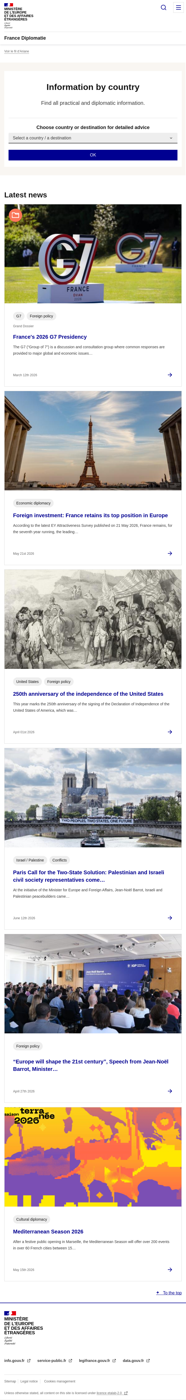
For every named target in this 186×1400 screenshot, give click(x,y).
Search (163, 7)
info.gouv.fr (15, 1360)
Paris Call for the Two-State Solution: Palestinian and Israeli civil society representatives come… (88, 876)
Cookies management (59, 1381)
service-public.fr (52, 1360)
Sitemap (10, 1381)
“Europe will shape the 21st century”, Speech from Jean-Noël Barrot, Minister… (90, 1065)
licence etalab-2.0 (109, 1393)
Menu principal (178, 7)
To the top (172, 1293)
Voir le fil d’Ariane (16, 51)
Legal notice (29, 1381)
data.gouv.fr (134, 1360)
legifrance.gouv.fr (95, 1360)
